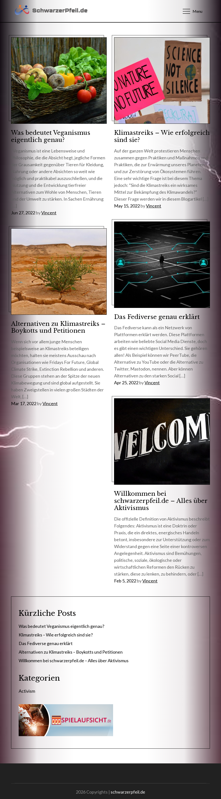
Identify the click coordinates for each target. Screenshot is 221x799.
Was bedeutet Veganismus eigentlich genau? (50, 136)
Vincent (48, 212)
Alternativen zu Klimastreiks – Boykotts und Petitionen (58, 327)
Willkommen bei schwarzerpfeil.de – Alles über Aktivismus (160, 500)
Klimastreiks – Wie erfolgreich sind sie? (162, 136)
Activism (27, 691)
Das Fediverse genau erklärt (157, 316)
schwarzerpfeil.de (128, 792)
